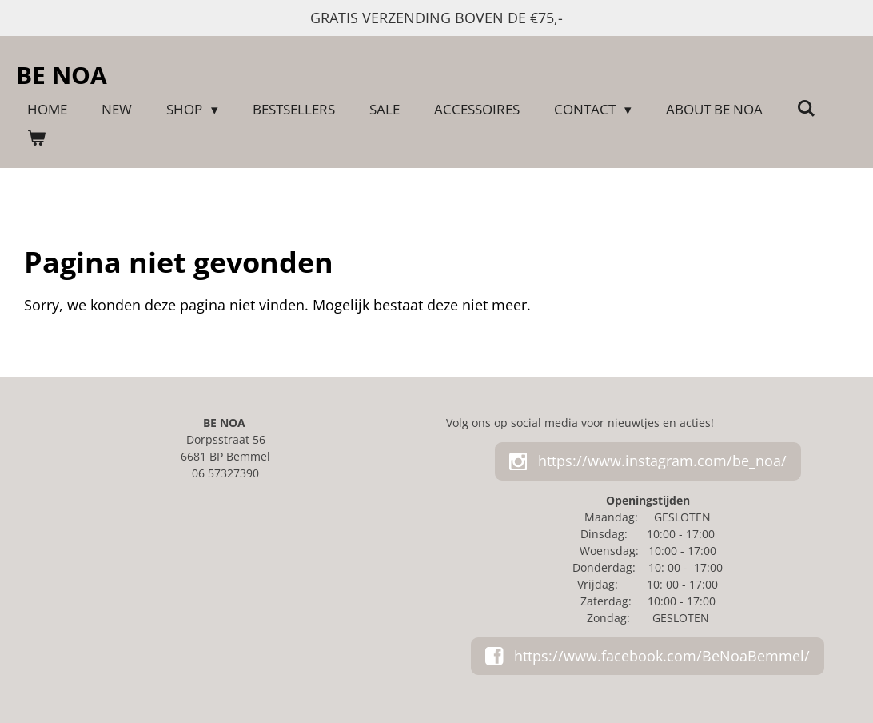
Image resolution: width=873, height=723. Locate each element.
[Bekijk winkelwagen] (37, 138)
